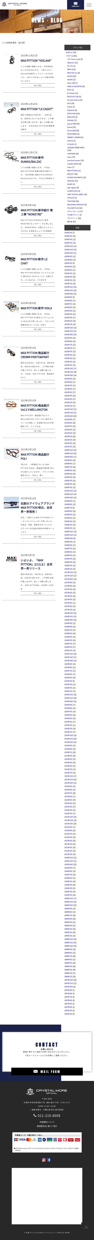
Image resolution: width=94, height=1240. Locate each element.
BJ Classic (71, 93)
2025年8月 (68, 259)
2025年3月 (68, 276)
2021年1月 (68, 446)
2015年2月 (68, 687)
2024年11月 (68, 290)
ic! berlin (70, 144)
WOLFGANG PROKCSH (75, 204)
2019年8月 (68, 504)
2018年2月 (68, 565)
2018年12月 (68, 531)
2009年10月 (68, 905)
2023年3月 (68, 358)
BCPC (69, 89)
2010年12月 (68, 857)
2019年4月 (68, 518)
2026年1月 (68, 242)
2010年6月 (68, 878)
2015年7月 (68, 670)
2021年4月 (68, 436)
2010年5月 (68, 881)
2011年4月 (68, 844)
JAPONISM (71, 153)
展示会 (69, 221)
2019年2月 (68, 524)
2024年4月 (68, 314)
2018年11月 (68, 535)
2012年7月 (68, 793)
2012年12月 (68, 776)
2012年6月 (68, 796)
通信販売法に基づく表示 (47, 1126)
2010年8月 (68, 871)
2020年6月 (68, 470)
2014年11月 (68, 698)
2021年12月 (68, 409)
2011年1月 (68, 854)
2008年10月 (68, 946)
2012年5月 (68, 800)
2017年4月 (68, 599)
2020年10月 (68, 456)
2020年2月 (68, 484)
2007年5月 (68, 1003)
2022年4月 (68, 395)
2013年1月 (68, 772)
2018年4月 (68, 558)
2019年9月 (68, 501)
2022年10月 (68, 375)
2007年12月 (68, 980)
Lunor (69, 167)
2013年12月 (68, 735)
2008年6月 (68, 959)
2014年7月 (68, 711)
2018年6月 (68, 552)
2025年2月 (68, 280)
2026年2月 (68, 239)
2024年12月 (68, 287)
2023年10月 (68, 334)
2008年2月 (68, 973)
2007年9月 (68, 990)
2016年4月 (68, 640)
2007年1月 (68, 1014)
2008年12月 (68, 939)
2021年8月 (68, 422)
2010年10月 (68, 864)
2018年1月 (68, 569)
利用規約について (47, 1122)
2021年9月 (68, 419)
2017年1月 (68, 609)
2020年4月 (68, 477)
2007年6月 (68, 1000)
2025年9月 (68, 256)
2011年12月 (68, 817)
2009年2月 (68, 932)
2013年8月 (68, 749)
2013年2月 (68, 769)
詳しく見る (37, 85)
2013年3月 (68, 766)
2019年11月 (68, 494)
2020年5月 (68, 473)
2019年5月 (68, 514)
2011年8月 (68, 830)
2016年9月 (68, 623)
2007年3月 (68, 1010)
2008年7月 (68, 956)
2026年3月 (68, 236)
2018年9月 (68, 541)
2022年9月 (68, 378)
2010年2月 (68, 891)
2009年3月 (68, 929)
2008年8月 (68, 952)
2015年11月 (68, 657)
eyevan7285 (71, 123)
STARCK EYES (72, 191)
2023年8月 (68, 341)
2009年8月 (68, 912)
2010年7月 (68, 874)
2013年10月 (68, 742)
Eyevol (69, 127)
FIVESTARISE (72, 134)
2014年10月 (68, 701)
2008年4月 (68, 966)
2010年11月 (68, 861)
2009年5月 (68, 922)
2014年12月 (68, 694)
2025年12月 (68, 246)
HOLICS (70, 140)
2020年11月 (68, 453)
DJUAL (69, 106)
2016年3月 (68, 643)
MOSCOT (70, 174)
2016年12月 (68, 613)
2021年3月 (68, 439)
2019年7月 (68, 507)
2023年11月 (68, 331)
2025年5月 (68, 270)
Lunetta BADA (72, 163)
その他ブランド (73, 214)
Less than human (73, 160)
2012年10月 (68, 783)
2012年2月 (68, 810)
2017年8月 (68, 586)
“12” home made (73, 59)
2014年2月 (68, 728)
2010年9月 (68, 867)
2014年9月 (68, 704)
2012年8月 (68, 789)
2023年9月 (68, 338)
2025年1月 (68, 283)
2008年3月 (68, 969)
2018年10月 (68, 538)
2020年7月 (68, 467)
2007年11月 (68, 983)
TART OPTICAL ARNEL (75, 194)
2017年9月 (68, 582)
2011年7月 (68, 834)
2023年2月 (68, 361)
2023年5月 (68, 351)
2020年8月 (68, 463)
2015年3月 (68, 684)
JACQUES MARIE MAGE (75, 147)
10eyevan (70, 62)
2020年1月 (68, 487)
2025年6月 (68, 266)
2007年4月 (68, 1007)
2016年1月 (68, 650)
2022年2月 (68, 402)
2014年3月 (68, 725)
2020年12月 (68, 450)
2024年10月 (68, 293)
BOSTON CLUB (73, 96)
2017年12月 (68, 572)
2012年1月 (68, 813)
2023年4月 (68, 355)
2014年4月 (68, 721)
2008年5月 (68, 963)
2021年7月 (68, 426)
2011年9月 (68, 827)
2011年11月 (68, 820)
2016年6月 (68, 633)
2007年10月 (68, 986)
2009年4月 (68, 925)
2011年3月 (68, 847)
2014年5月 (68, 718)
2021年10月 (68, 416)
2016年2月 (68, 647)
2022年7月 (68, 385)
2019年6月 (68, 511)
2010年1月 (68, 895)
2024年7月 (68, 304)
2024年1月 (68, 324)
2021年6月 (68, 429)
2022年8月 (68, 382)
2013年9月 (68, 745)
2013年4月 (68, 762)
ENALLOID (71, 117)
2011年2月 (68, 851)
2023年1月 (68, 365)
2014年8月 (68, 708)
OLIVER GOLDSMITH (75, 177)
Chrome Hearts (73, 100)
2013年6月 (68, 755)
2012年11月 (68, 779)
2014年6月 (68, 715)
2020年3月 (68, 480)
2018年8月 (68, 545)
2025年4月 (68, 273)
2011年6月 (68, 837)
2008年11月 (68, 942)
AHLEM (70, 76)
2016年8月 (68, 626)
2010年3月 (68, 888)
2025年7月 (68, 263)
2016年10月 (68, 620)
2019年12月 (68, 490)
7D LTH (70, 66)
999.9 (69, 69)
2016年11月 (68, 616)
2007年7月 (68, 997)
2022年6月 (68, 389)
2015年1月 (68, 691)
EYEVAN (70, 120)
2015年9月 (68, 664)
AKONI (69, 79)
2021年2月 (68, 443)
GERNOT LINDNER (74, 137)
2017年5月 (68, 596)
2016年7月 (68, 630)
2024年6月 (68, 307)
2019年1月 (68, 528)
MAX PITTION (72, 170)
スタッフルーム (73, 211)
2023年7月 (68, 344)
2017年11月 (68, 575)
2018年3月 (68, 562)
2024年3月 (68, 317)
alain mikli (71, 83)
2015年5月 (68, 677)
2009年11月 (68, 901)
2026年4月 (68, 232)
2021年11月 (68, 412)
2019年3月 (68, 521)
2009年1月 (68, 935)
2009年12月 (68, 898)
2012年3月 (68, 806)
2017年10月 (68, 579)
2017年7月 (68, 589)
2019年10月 (68, 497)
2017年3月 (68, 603)
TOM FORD (71, 201)
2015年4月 (68, 681)
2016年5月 (68, 636)
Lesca (69, 157)
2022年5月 (68, 392)
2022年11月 (68, 372)
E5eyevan (70, 110)
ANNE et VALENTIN (74, 86)
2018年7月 (68, 548)
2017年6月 (68, 592)
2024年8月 (68, 300)
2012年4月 (68, 803)
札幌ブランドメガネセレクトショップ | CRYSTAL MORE (48, 1233)
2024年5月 (68, 310)
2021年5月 (68, 433)
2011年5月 (68, 840)
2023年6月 (68, 348)
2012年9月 (68, 786)
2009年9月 (68, 908)
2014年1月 (68, 732)
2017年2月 (68, 606)
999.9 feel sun (72, 72)
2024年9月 (68, 297)
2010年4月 (68, 884)
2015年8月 (68, 667)
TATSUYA (70, 197)
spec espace (71, 187)
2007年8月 (68, 993)
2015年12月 (68, 653)
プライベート (72, 218)
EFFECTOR (71, 113)
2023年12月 (68, 327)
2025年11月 (68, 249)
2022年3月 (68, 399)
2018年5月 (68, 555)
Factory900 (71, 130)
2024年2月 (68, 321)
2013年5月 (68, 759)
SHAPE (69, 184)
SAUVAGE (70, 180)
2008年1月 (68, 976)
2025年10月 (68, 253)
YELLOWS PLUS (73, 208)
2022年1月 (68, 406)
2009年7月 (68, 915)
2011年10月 (68, 823)
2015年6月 (68, 674)
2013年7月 (68, 752)
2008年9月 (68, 949)
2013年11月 (68, 738)
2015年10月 (68, 660)
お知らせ (69, 52)
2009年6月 (68, 918)
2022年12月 (68, 368)
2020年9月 (68, 460)
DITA (69, 103)
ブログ (68, 55)
